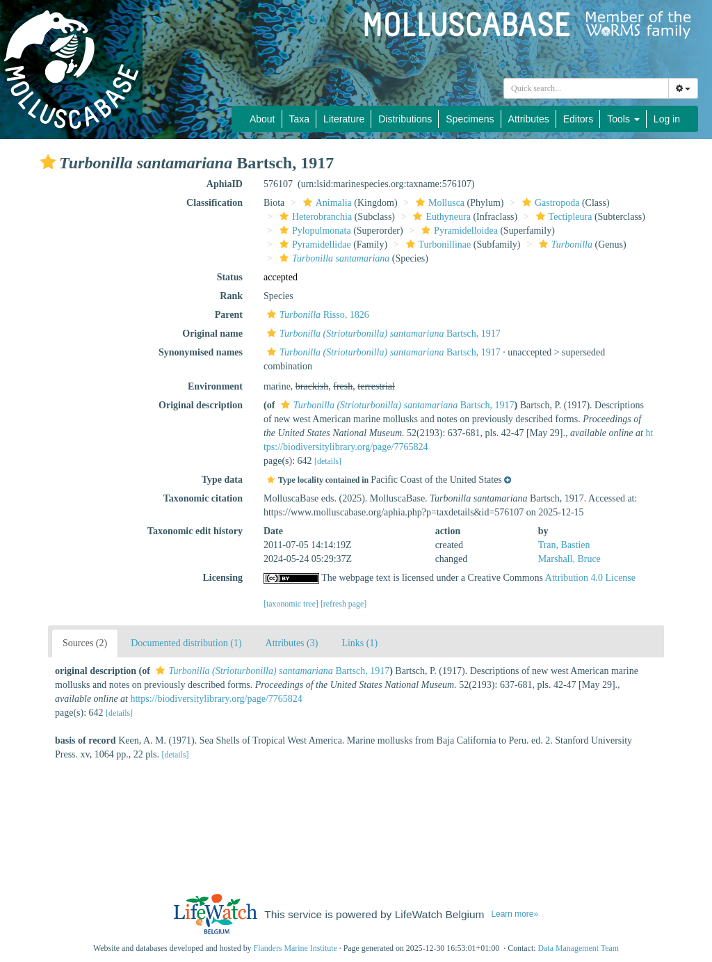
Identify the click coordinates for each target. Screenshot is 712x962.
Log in (667, 119)
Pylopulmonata (313, 230)
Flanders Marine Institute (295, 948)
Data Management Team (578, 948)
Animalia (326, 203)
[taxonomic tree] (291, 604)
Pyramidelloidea (458, 230)
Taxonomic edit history (195, 531)
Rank (231, 296)
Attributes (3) (292, 643)
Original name (212, 333)
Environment (215, 386)
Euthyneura (440, 216)
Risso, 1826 (316, 315)
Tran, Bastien (564, 545)
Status (230, 277)
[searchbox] (588, 88)
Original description (201, 405)
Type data (222, 479)
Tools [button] (623, 119)
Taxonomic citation (203, 498)
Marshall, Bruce (569, 559)
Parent (229, 315)
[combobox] (586, 88)
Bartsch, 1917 (382, 333)
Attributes (528, 119)
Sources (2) (85, 643)
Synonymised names (201, 352)
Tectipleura (562, 216)
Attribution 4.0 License (590, 577)
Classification (214, 203)
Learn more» (514, 914)
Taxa (299, 119)
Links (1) (359, 643)
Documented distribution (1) (186, 643)
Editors (578, 119)
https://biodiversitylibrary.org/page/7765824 (216, 699)
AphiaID (225, 184)
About (262, 119)
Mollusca (438, 203)
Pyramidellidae (313, 244)
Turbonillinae (437, 244)
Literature (343, 119)
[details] (327, 461)
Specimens (470, 119)
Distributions (405, 119)
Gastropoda (549, 203)
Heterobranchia (314, 216)
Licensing (222, 577)
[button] (48, 162)
